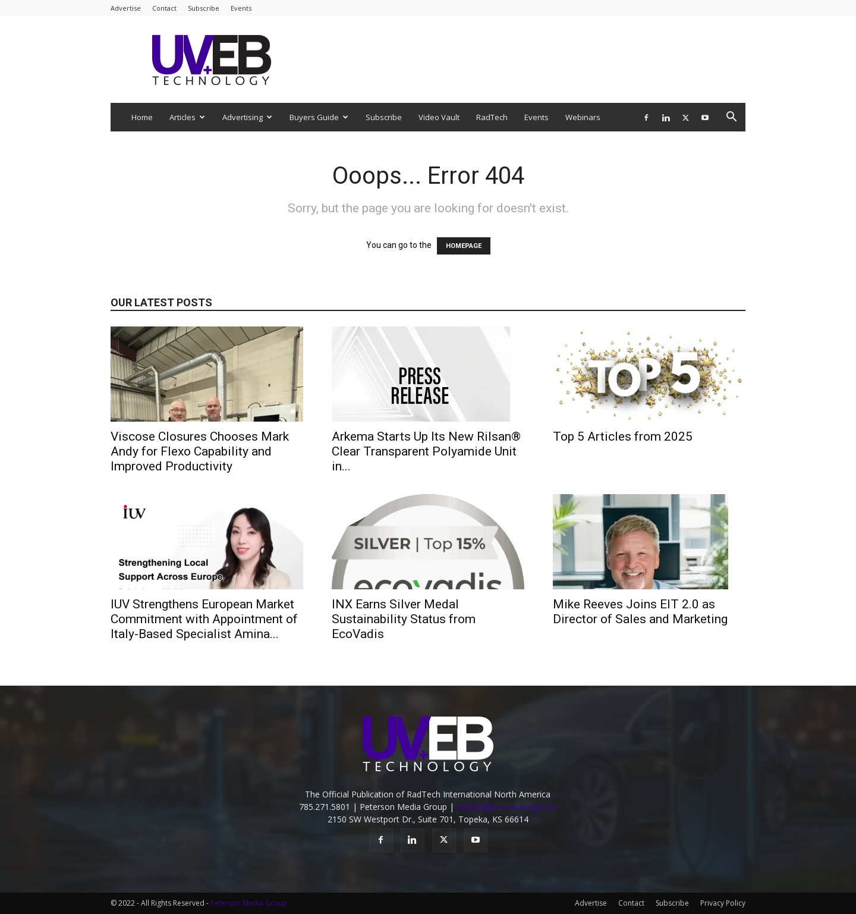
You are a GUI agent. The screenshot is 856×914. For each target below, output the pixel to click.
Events (241, 8)
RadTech (492, 117)
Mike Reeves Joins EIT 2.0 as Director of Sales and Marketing (640, 611)
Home (142, 117)
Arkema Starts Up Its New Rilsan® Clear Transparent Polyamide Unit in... (426, 451)
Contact (164, 8)
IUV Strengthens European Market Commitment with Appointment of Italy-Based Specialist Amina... (204, 619)
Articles (187, 117)
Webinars (582, 117)
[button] (731, 118)
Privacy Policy (722, 903)
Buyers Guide (318, 117)
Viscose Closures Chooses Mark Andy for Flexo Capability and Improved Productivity (200, 451)
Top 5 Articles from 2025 (623, 436)
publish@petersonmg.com (507, 806)
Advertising (247, 117)
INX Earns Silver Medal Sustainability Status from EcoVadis (404, 619)
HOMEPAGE (464, 246)
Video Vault (439, 117)
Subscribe (203, 8)
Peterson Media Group (248, 903)
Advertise (126, 8)
